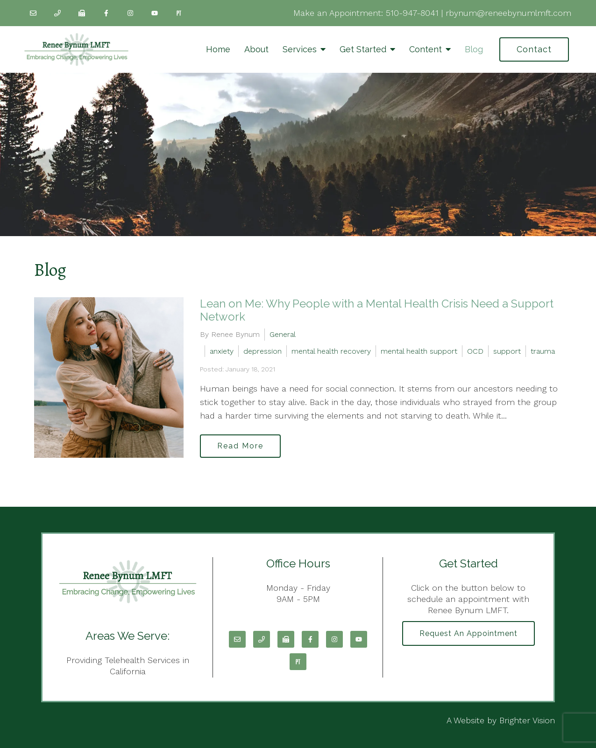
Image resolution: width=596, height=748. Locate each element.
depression (262, 351)
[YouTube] (154, 13)
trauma (543, 351)
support (507, 351)
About (256, 49)
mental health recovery (331, 351)
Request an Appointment (468, 633)
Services (300, 49)
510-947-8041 (412, 13)
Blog (474, 49)
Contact (534, 49)
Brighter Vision (527, 720)
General (283, 334)
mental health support (419, 351)
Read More (240, 445)
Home (218, 49)
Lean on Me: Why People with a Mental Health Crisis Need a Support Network (376, 310)
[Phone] (57, 13)
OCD (475, 351)
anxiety (222, 351)
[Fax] (81, 13)
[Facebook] (106, 13)
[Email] (33, 13)
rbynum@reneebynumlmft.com (508, 13)
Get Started (363, 49)
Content (425, 49)
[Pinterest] (178, 13)
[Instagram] (130, 13)
